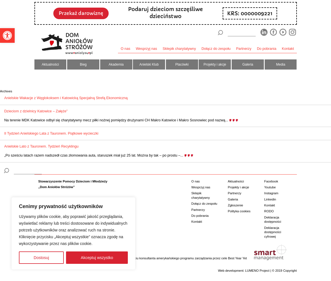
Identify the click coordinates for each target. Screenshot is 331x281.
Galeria (247, 64)
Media (280, 64)
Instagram (271, 193)
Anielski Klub (149, 64)
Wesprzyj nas (146, 49)
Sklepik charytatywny (179, 49)
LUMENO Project (257, 270)
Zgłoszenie (235, 205)
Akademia (116, 64)
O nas (125, 49)
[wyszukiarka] (241, 32)
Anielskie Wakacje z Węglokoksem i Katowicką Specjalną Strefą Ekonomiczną (66, 98)
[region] (73, 233)
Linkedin (270, 199)
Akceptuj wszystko (97, 257)
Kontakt (288, 49)
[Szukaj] (220, 32)
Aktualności (50, 64)
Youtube (270, 187)
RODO (269, 211)
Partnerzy (243, 49)
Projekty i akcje (214, 64)
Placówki (181, 64)
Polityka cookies (239, 211)
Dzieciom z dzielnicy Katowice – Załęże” (36, 111)
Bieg (83, 64)
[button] (7, 35)
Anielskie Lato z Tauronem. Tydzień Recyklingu (41, 146)
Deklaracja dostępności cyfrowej (272, 232)
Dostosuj (41, 257)
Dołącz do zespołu (216, 49)
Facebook (271, 181)
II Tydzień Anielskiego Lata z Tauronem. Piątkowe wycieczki (51, 133)
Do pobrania (266, 49)
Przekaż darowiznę (81, 13)
